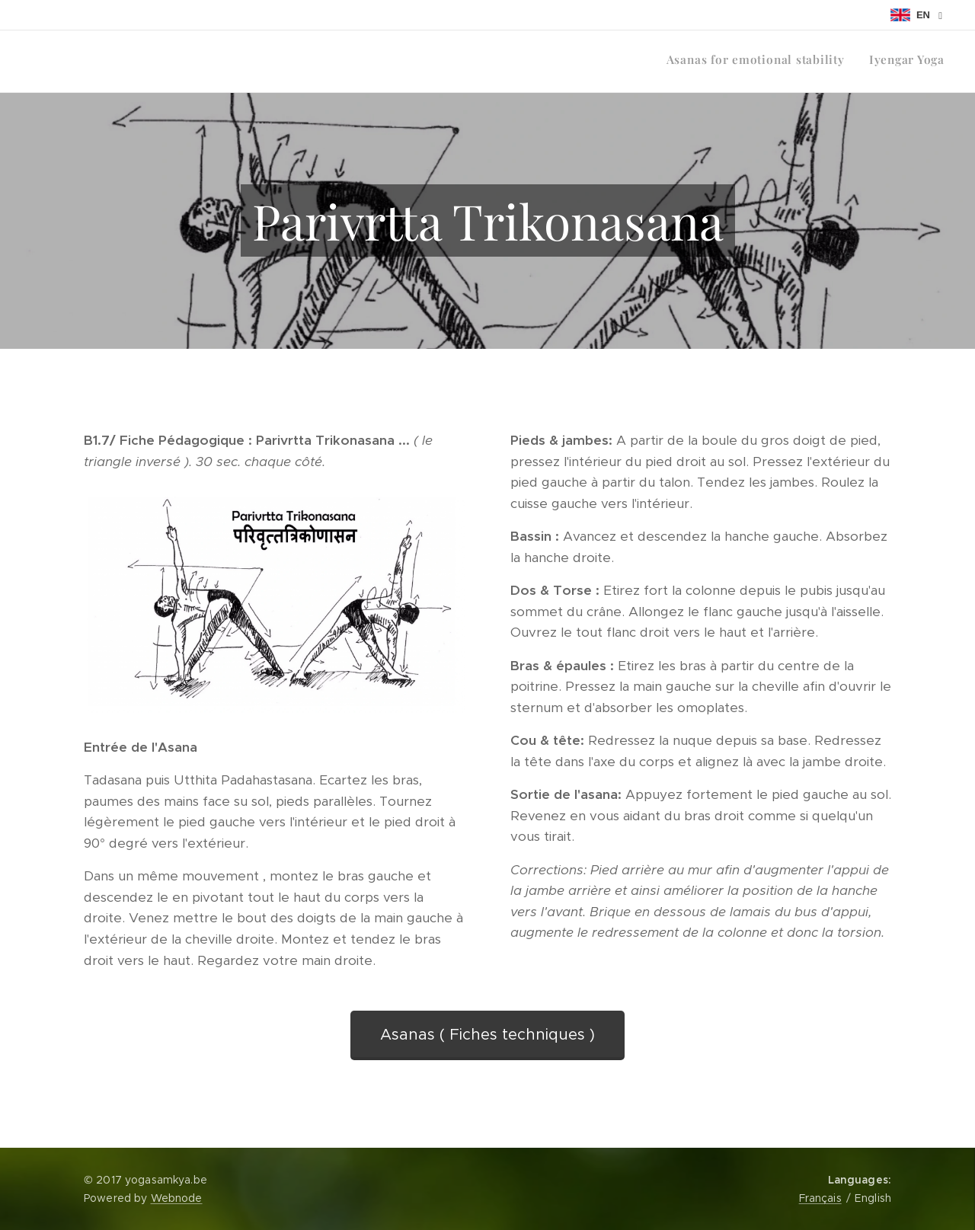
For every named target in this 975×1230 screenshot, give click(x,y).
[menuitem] (924, 62)
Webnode (177, 1198)
